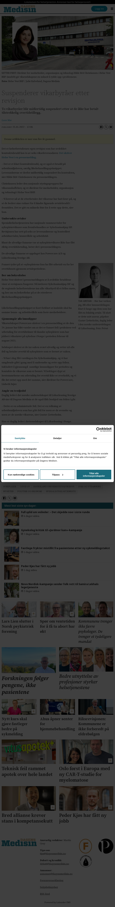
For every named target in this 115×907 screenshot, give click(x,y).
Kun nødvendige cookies (21, 474)
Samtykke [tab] (20, 438)
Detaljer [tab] (57, 438)
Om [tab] (95, 438)
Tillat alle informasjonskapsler (94, 474)
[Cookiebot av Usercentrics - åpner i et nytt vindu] (98, 429)
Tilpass (57, 474)
